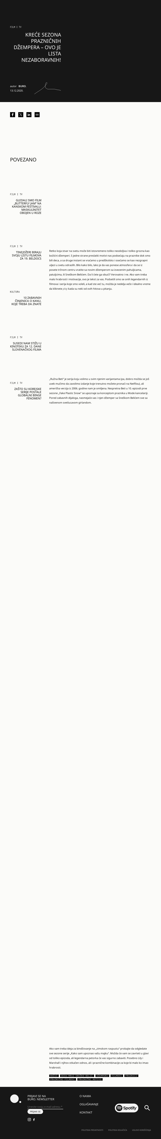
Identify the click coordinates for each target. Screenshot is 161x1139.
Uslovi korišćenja (141, 1130)
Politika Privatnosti (92, 1130)
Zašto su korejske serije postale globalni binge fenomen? (27, 393)
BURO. (22, 86)
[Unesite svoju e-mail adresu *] (45, 1107)
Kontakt (86, 1112)
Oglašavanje (89, 1104)
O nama (85, 1096)
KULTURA (15, 291)
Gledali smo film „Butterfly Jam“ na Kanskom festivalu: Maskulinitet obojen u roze (26, 206)
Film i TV (15, 27)
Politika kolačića (117, 1130)
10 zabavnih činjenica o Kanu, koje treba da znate (26, 301)
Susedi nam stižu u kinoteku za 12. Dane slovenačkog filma (25, 346)
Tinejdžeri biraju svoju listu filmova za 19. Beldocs (26, 255)
